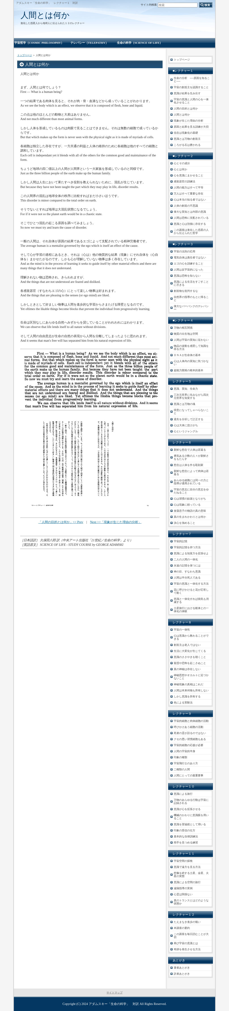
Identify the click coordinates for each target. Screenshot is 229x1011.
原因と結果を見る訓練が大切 (191, 126)
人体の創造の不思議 (186, 205)
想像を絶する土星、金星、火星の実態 (191, 874)
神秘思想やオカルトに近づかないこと (191, 677)
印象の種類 (180, 757)
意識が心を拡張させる (187, 809)
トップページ (24, 55)
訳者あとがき (182, 973)
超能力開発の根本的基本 (188, 370)
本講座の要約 (182, 928)
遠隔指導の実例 (183, 888)
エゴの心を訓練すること (188, 263)
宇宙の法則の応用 (184, 251)
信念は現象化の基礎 (186, 132)
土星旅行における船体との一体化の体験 (191, 610)
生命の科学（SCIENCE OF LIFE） (139, 42)
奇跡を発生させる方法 (187, 949)
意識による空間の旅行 (187, 882)
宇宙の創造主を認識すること (191, 87)
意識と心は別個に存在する (190, 223)
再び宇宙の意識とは (186, 943)
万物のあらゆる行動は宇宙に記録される (191, 801)
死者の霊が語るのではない (190, 733)
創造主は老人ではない (187, 644)
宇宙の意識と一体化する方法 (191, 583)
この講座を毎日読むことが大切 (191, 935)
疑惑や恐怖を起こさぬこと (190, 663)
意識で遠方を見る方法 (187, 867)
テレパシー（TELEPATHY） (89, 42)
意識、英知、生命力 (186, 388)
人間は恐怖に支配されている (191, 217)
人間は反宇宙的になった (188, 269)
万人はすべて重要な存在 (188, 193)
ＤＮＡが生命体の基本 (187, 355)
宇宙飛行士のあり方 (186, 763)
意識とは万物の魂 (184, 404)
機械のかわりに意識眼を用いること (191, 817)
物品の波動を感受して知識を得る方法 (191, 347)
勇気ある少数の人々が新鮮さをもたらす (191, 457)
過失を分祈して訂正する (188, 419)
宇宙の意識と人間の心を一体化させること (191, 101)
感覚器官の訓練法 (184, 181)
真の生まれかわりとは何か (190, 516)
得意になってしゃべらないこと (191, 411)
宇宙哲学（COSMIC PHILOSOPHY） (39, 42)
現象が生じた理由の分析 (188, 120)
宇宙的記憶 (180, 541)
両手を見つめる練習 (186, 842)
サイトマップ (114, 992)
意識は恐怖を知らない (187, 275)
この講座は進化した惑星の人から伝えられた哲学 (191, 231)
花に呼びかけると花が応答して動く (191, 591)
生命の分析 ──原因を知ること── (192, 79)
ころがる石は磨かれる (187, 144)
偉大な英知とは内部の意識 (190, 211)
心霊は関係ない (183, 894)
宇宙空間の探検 (183, 861)
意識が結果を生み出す (187, 93)
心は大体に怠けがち (186, 425)
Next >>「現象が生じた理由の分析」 (116, 522)
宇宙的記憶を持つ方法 (187, 547)
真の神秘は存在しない (187, 669)
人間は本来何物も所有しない (191, 690)
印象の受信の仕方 (184, 830)
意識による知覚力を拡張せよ (191, 553)
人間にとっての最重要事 (188, 775)
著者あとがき (182, 967)
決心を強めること (184, 522)
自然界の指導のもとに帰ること (191, 298)
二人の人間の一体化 (186, 559)
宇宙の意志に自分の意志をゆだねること (191, 491)
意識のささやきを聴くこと (190, 657)
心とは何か (180, 169)
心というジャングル (186, 431)
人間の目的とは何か (186, 108)
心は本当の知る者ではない (190, 199)
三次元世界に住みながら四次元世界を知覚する (191, 396)
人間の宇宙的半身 (184, 751)
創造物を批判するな (186, 291)
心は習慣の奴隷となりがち (190, 498)
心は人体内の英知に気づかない (191, 363)
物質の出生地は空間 (186, 333)
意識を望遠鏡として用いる (190, 824)
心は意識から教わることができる (191, 637)
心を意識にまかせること (188, 175)
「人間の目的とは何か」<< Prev (60, 522)
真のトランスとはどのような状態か (191, 902)
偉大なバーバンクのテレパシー (191, 308)
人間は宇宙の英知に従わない (191, 339)
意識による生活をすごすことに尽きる (191, 283)
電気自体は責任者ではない (190, 257)
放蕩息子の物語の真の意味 (190, 510)
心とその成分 (182, 163)
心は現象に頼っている (187, 504)
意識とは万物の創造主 (187, 138)
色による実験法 (183, 702)
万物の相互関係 (183, 327)
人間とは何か (45, 15)
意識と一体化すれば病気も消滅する (191, 600)
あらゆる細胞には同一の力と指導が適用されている (191, 482)
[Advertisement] (89, 576)
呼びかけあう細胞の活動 (188, 727)
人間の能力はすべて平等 (188, 187)
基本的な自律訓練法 (186, 836)
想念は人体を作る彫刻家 (188, 465)
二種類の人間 (182, 769)
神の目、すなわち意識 (187, 571)
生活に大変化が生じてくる (190, 651)
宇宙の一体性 (182, 629)
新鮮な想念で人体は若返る (190, 449)
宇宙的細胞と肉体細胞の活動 (191, 721)
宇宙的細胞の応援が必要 (188, 745)
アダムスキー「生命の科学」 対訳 (114, 1004)
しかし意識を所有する (187, 696)
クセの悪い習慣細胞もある (190, 739)
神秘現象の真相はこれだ (188, 684)
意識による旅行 (183, 793)
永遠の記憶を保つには (187, 565)
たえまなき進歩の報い (187, 922)
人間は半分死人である (187, 577)
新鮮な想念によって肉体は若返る (191, 472)
